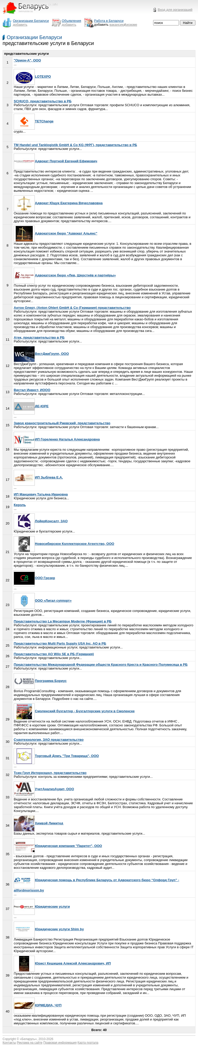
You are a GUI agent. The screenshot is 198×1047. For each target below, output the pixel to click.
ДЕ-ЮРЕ (31, 406)
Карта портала (88, 1042)
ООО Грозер (34, 578)
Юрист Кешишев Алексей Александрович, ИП (62, 963)
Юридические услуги (42, 906)
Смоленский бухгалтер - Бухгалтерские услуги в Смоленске (74, 711)
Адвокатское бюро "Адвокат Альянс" (55, 233)
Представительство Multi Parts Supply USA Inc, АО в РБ (60, 643)
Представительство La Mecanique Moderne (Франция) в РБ (62, 621)
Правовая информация (60, 1042)
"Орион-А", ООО (27, 60)
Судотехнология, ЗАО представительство (49, 740)
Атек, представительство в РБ (39, 337)
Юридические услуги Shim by (49, 929)
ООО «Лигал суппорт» (42, 600)
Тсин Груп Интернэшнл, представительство (50, 773)
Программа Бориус (40, 681)
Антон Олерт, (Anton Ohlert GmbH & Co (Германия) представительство (72, 308)
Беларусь (28, 1039)
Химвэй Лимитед (38, 823)
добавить (20, 24)
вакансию (117, 24)
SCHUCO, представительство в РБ (42, 101)
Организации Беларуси (34, 37)
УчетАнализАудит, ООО (44, 789)
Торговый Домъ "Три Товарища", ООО (56, 756)
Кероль (20, 505)
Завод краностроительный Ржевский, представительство (62, 423)
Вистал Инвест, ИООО (32, 390)
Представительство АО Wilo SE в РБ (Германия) (54, 654)
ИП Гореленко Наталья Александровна (57, 439)
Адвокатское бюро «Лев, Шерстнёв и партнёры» (65, 275)
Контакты (9, 1042)
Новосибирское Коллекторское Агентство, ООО (64, 544)
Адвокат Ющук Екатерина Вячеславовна (58, 203)
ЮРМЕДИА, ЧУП (37, 1005)
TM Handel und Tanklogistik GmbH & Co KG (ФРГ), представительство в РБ (75, 145)
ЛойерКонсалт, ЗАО (41, 521)
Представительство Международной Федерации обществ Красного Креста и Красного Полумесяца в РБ (100, 664)
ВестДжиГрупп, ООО (41, 354)
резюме (131, 24)
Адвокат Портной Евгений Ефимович (55, 161)
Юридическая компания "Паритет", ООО (58, 846)
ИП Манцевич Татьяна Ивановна (41, 494)
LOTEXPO (32, 76)
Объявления (71, 21)
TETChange (33, 121)
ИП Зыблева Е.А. (38, 477)
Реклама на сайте (30, 1042)
